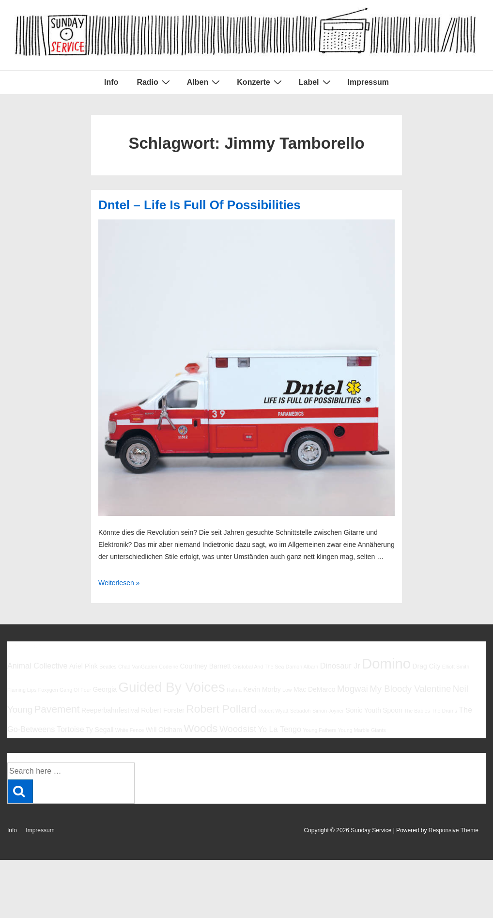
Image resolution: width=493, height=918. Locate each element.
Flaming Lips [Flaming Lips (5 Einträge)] (21, 690)
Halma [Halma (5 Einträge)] (234, 690)
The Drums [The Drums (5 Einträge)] (444, 711)
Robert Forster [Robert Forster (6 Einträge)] (163, 710)
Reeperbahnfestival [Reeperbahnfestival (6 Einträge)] (110, 710)
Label (316, 82)
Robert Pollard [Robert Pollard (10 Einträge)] (221, 708)
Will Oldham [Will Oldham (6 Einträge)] (164, 729)
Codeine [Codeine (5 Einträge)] (168, 666)
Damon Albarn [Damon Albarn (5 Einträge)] (302, 666)
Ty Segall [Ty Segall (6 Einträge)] (99, 729)
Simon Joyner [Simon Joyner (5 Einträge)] (328, 711)
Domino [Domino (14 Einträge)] (386, 663)
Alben (204, 82)
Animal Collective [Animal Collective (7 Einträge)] (37, 665)
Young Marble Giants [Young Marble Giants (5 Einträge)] (362, 730)
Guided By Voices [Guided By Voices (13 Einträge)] (171, 687)
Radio (154, 82)
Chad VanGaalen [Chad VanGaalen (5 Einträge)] (137, 666)
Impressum (368, 82)
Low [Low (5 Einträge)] (287, 690)
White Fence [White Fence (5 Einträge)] (129, 730)
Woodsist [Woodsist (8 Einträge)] (237, 729)
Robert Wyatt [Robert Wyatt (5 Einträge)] (273, 711)
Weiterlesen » (118, 583)
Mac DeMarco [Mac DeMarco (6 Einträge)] (314, 689)
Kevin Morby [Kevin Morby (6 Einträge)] (261, 689)
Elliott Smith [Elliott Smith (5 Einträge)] (455, 666)
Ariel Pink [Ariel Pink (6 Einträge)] (83, 666)
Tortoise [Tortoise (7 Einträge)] (70, 729)
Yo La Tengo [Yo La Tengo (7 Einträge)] (279, 729)
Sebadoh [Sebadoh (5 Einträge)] (300, 711)
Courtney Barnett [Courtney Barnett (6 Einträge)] (205, 666)
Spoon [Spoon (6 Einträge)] (392, 710)
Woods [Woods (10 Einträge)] (201, 728)
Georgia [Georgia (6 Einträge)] (104, 689)
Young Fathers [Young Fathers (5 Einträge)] (319, 730)
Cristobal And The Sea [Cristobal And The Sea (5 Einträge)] (258, 666)
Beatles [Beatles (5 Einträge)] (108, 666)
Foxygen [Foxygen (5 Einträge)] (48, 690)
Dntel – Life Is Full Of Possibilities (199, 205)
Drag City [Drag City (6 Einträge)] (426, 666)
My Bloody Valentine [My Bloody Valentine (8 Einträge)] (410, 689)
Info (111, 82)
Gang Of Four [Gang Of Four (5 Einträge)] (75, 690)
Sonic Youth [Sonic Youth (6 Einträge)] (363, 710)
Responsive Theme (453, 830)
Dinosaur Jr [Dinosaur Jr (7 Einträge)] (340, 665)
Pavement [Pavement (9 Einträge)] (56, 709)
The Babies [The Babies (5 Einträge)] (417, 711)
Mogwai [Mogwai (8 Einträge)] (352, 689)
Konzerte (260, 82)
